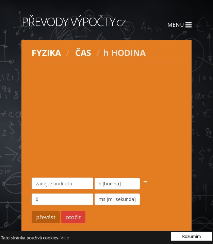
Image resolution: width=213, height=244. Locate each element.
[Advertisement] (107, 120)
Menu (179, 24)
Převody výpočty (73, 21)
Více (65, 238)
